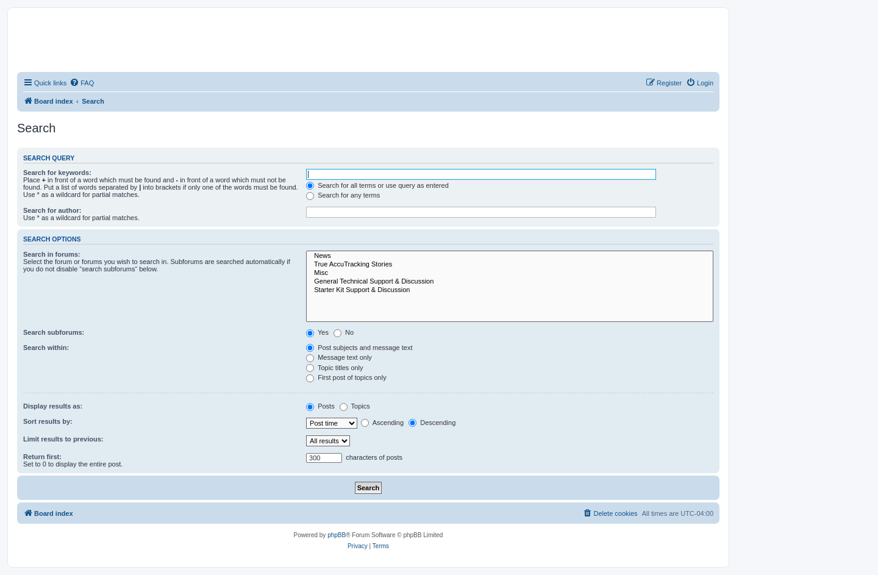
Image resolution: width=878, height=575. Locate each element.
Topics (355, 406)
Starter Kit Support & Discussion (509, 290)
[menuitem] (82, 83)
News (509, 256)
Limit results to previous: (63, 439)
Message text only (339, 357)
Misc (509, 273)
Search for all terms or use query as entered (377, 185)
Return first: (42, 456)
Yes (317, 332)
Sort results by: (48, 421)
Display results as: (52, 406)
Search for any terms (343, 195)
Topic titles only (334, 367)
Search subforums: (53, 332)
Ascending (382, 422)
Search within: (46, 347)
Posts (320, 406)
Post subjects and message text (359, 347)
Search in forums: (51, 254)
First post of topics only (346, 377)
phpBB (336, 535)
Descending (432, 422)
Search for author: (52, 210)
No (344, 332)
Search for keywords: (57, 172)
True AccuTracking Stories (509, 264)
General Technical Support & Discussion (509, 281)
